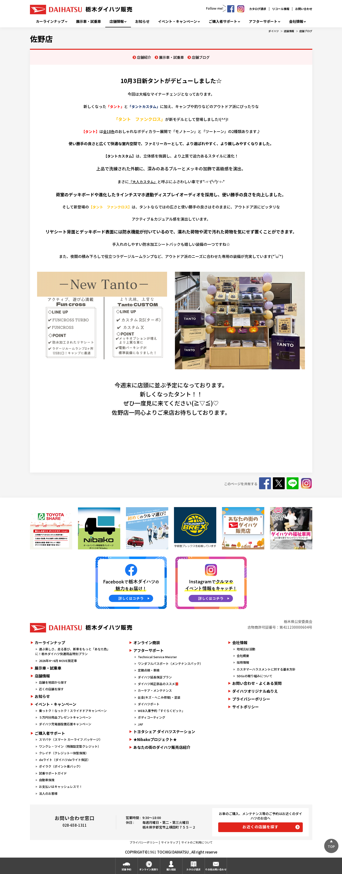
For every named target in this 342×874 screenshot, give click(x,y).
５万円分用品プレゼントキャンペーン (65, 717)
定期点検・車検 (148, 670)
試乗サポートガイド (53, 773)
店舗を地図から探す (53, 682)
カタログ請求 (257, 9)
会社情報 (296, 21)
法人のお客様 (48, 793)
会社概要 (243, 655)
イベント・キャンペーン (177, 21)
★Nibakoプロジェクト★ (155, 739)
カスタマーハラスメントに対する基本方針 (266, 669)
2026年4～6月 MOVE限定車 (58, 660)
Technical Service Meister (157, 657)
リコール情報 (280, 9)
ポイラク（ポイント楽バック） (60, 766)
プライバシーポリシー (251, 699)
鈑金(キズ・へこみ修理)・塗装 (159, 697)
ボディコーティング (151, 717)
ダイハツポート (148, 704)
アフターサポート (263, 21)
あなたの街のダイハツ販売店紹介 (161, 747)
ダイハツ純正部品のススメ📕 (158, 683)
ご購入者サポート (223, 21)
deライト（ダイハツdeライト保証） (64, 759)
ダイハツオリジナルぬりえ (255, 691)
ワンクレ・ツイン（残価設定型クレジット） (70, 746)
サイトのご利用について (197, 842)
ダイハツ (273, 31)
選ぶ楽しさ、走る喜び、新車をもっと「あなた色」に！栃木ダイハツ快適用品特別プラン (72, 651)
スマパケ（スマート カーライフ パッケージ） (70, 739)
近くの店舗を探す (51, 689)
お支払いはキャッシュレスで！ (60, 786)
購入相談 (171, 869)
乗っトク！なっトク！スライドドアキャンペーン (73, 710)
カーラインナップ (50, 21)
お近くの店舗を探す (260, 827)
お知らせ (142, 21)
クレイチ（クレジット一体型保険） (63, 753)
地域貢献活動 (246, 649)
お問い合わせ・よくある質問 (257, 683)
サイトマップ (169, 842)
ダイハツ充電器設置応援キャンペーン (65, 724)
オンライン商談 (146, 642)
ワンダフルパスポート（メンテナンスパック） (170, 663)
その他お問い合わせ (215, 869)
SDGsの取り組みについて (254, 676)
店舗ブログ (305, 31)
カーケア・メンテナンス (155, 690)
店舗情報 (117, 21)
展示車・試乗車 (88, 21)
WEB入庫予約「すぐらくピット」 (161, 710)
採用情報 (243, 662)
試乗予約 (126, 869)
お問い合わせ (303, 9)
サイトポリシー (245, 707)
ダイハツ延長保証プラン (155, 677)
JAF (140, 724)
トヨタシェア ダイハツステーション (164, 731)
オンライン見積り (148, 869)
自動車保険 (46, 780)
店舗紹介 (144, 57)
